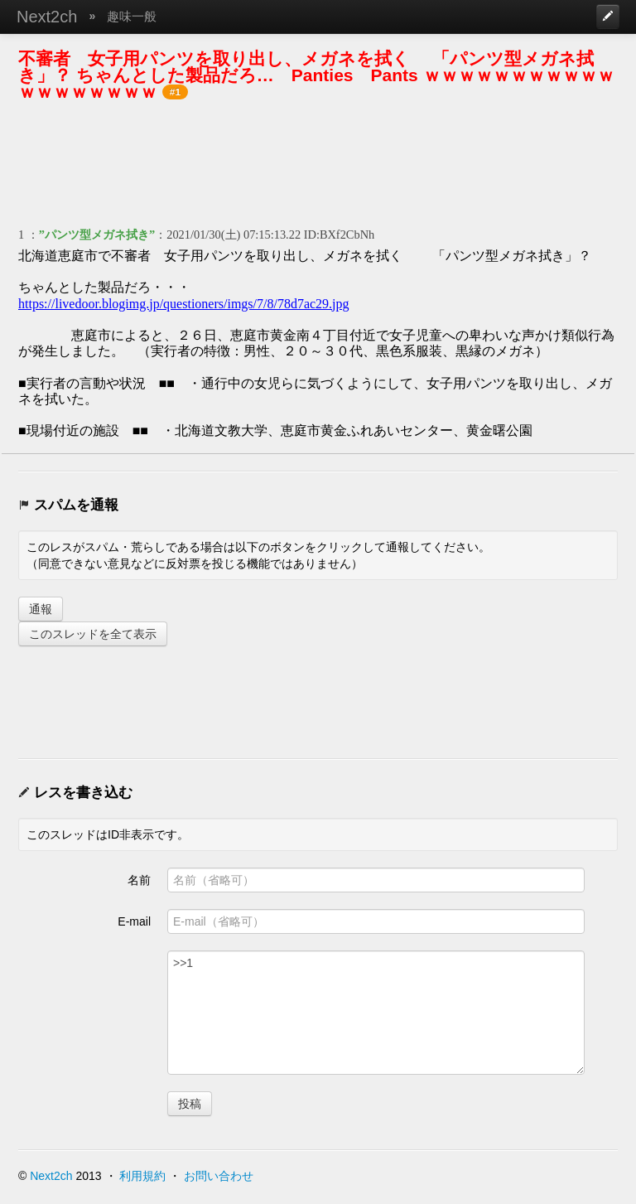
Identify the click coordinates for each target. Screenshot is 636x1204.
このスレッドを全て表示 (93, 634)
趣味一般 (132, 16)
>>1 (376, 1012)
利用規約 (142, 1175)
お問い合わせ (218, 1175)
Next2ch (47, 16)
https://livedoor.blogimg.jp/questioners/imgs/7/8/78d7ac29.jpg (183, 304)
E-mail (134, 921)
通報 (40, 609)
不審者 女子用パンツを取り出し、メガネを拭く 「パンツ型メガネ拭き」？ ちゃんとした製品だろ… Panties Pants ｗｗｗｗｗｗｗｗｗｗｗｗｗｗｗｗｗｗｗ (316, 75)
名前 (139, 880)
